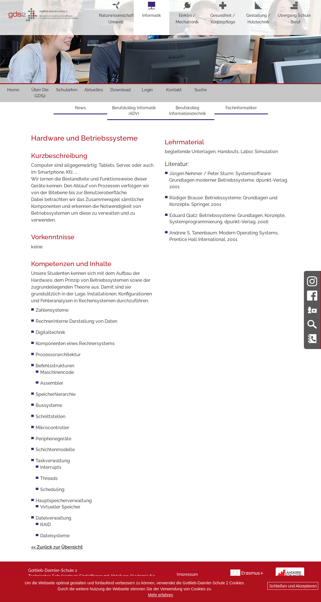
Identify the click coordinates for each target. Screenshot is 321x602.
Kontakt (174, 89)
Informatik (151, 9)
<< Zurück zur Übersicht (57, 547)
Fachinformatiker (241, 108)
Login (147, 89)
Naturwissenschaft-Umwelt (116, 12)
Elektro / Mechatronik (187, 12)
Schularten (67, 89)
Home (13, 89)
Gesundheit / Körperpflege (222, 12)
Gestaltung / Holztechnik (258, 12)
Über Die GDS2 (40, 92)
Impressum (187, 574)
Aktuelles (93, 89)
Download (120, 89)
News (80, 108)
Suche (200, 89)
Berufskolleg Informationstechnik (187, 111)
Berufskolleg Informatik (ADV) (134, 111)
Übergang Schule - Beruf (294, 12)
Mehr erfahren (160, 595)
